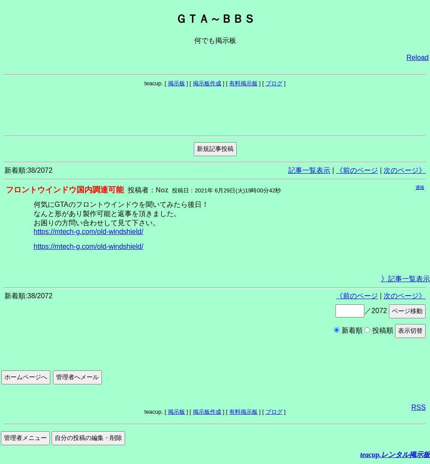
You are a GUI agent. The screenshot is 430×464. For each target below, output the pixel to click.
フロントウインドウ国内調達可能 (65, 189)
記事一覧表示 (309, 170)
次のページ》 (405, 170)
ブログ (274, 83)
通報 (420, 187)
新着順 (348, 330)
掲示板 (176, 83)
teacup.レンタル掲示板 (395, 454)
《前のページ (357, 170)
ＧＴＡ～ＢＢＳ (215, 19)
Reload (417, 57)
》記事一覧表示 (405, 279)
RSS (418, 407)
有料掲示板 (243, 83)
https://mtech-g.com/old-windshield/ (88, 231)
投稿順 (378, 330)
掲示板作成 (207, 83)
